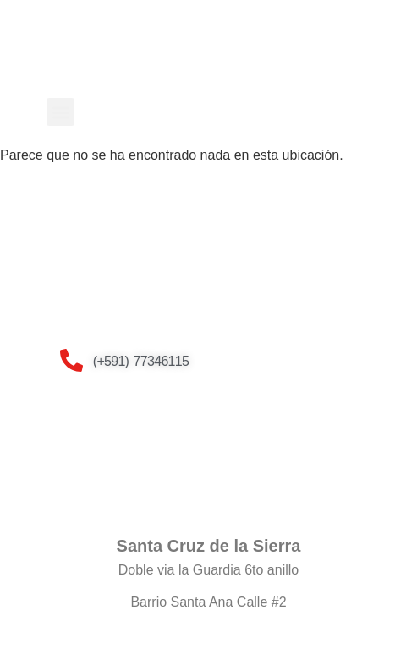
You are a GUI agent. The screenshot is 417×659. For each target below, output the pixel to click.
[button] (60, 112)
